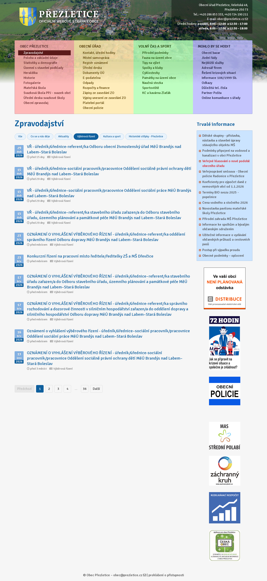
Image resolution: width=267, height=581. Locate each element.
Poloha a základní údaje (41, 58)
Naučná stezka (152, 83)
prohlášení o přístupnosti (166, 575)
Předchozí (24, 389)
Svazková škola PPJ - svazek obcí (47, 93)
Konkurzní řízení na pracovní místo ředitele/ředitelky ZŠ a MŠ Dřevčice (90, 256)
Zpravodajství (33, 53)
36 (85, 389)
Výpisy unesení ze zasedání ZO (104, 98)
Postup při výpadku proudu (221, 250)
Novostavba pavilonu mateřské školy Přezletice (224, 210)
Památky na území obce (159, 78)
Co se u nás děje (40, 136)
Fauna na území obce (157, 58)
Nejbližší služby (213, 63)
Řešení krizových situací (219, 73)
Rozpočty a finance (96, 88)
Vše (20, 136)
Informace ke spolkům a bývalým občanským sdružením (225, 226)
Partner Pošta (212, 93)
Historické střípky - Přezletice (146, 136)
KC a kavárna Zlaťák (156, 93)
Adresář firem (212, 68)
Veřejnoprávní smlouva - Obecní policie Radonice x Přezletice (225, 173)
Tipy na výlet (151, 63)
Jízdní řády (209, 58)
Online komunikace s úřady (221, 98)
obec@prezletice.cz (230, 19)
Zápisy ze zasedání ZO (98, 93)
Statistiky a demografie (40, 63)
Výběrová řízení (86, 136)
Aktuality (63, 136)
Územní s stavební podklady (43, 68)
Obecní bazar (211, 53)
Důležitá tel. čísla (214, 88)
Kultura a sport (112, 136)
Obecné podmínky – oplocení (223, 256)
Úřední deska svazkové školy (44, 98)
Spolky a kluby (152, 68)
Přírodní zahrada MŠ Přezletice (224, 219)
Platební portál (93, 103)
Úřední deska (92, 68)
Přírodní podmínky (155, 53)
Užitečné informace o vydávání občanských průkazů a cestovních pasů (226, 239)
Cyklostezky (151, 73)
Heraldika (31, 73)
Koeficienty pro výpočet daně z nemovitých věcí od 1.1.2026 (224, 184)
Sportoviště (150, 88)
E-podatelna (92, 78)
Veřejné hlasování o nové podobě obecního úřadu (226, 163)
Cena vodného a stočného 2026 (225, 203)
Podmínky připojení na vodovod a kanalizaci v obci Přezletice (226, 153)
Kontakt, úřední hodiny (99, 53)
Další (96, 389)
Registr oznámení (95, 63)
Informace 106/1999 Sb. (219, 78)
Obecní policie (93, 108)
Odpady (88, 83)
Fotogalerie (32, 83)
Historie (29, 78)
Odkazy (207, 83)
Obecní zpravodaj (36, 103)
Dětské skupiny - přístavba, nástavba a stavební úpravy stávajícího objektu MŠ (221, 140)
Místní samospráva (96, 58)
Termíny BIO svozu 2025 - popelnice (220, 194)
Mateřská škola (35, 88)
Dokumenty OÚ (93, 73)
